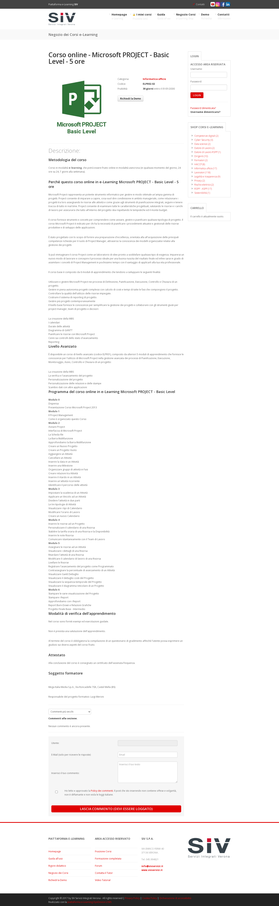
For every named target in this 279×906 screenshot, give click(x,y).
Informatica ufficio (154, 79)
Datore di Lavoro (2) (202, 148)
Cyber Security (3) (201, 140)
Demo (206, 16)
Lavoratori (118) (200, 172)
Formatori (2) (199, 160)
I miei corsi (142, 16)
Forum (98, 865)
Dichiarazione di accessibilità (175, 898)
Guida (163, 16)
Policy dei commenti (102, 790)
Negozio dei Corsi (58, 873)
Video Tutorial (102, 880)
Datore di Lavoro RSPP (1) (205, 152)
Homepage (119, 16)
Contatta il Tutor (104, 873)
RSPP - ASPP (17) (201, 188)
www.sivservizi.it (152, 870)
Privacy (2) (197, 180)
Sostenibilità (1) (200, 192)
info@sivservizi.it (152, 866)
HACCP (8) (197, 164)
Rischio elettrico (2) (202, 184)
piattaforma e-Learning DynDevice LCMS (89, 902)
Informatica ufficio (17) (203, 168)
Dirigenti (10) (199, 156)
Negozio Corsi (185, 16)
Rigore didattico (57, 865)
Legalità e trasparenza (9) (205, 176)
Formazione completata (108, 858)
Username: (196, 69)
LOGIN (197, 95)
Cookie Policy (149, 898)
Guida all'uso (55, 858)
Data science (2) (200, 144)
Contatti (200, 4)
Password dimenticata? (203, 108)
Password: (196, 81)
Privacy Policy (132, 898)
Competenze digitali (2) (204, 135)
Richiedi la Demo (130, 98)
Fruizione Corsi (103, 851)
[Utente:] (147, 743)
